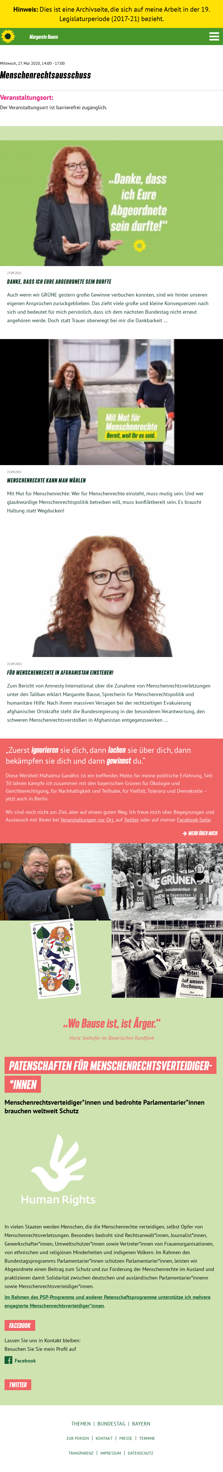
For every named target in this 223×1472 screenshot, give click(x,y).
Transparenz (80, 1453)
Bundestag (111, 1423)
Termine (147, 1438)
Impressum (110, 1453)
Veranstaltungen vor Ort (87, 819)
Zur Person (77, 1438)
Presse (125, 1438)
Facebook (25, 1360)
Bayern (141, 1423)
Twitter (131, 819)
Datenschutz (140, 1453)
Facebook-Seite (194, 819)
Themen (81, 1423)
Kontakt (104, 1438)
